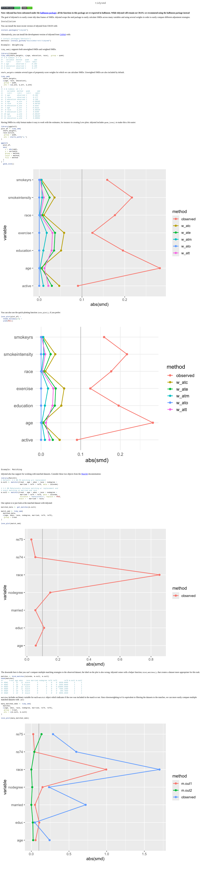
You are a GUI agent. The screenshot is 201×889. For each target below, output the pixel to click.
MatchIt (84, 488)
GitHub (63, 36)
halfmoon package (48, 13)
